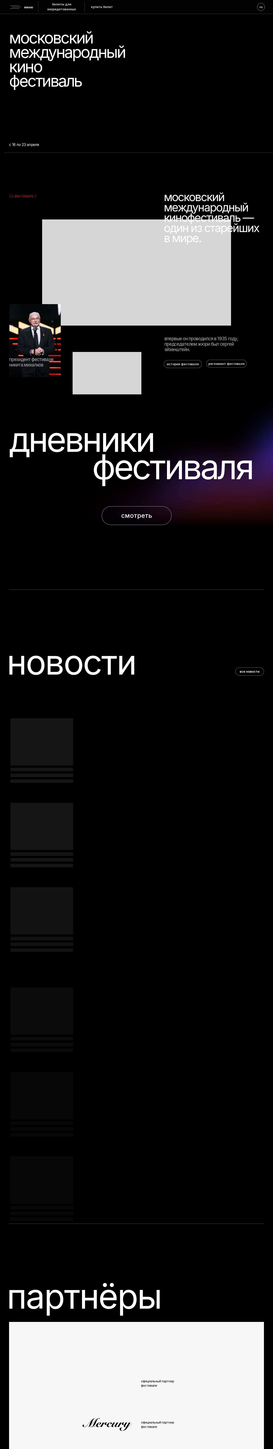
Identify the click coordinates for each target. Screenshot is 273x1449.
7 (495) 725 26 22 (219, 1404)
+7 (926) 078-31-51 (233, 1417)
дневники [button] (81, 439)
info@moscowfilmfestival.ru (207, 1410)
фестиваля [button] (172, 466)
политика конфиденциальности (115, 1440)
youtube (70, 1411)
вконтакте (25, 1411)
